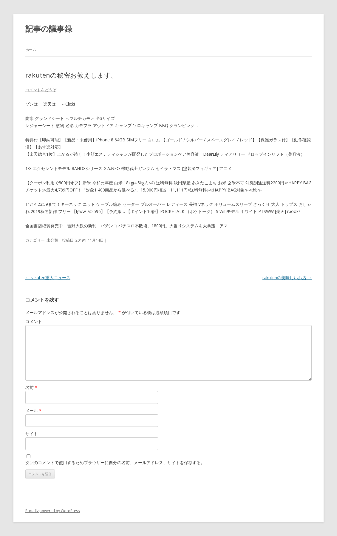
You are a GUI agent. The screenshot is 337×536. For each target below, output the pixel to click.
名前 (31, 387)
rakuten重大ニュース (47, 277)
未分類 (52, 240)
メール (33, 410)
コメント (33, 321)
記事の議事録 (48, 28)
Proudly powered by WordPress (52, 510)
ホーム (30, 49)
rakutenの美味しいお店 (287, 277)
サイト (31, 433)
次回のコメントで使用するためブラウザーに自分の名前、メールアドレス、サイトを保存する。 (115, 462)
